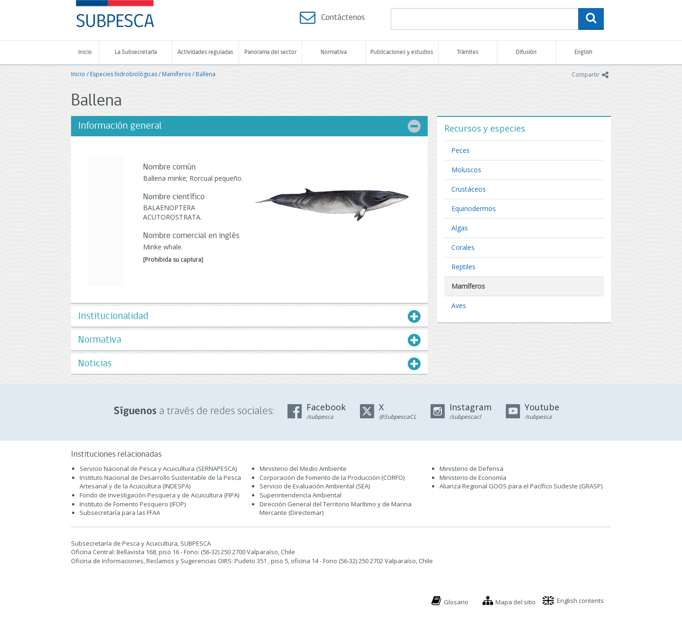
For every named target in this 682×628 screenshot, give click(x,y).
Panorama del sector (270, 52)
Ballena (205, 74)
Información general (120, 126)
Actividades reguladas (205, 52)
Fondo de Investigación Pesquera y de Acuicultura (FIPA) (159, 495)
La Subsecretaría (136, 52)
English (583, 52)
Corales (463, 247)
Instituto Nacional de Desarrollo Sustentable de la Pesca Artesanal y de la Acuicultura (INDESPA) (160, 482)
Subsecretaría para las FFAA (120, 512)
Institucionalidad (113, 316)
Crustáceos (468, 189)
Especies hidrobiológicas (123, 74)
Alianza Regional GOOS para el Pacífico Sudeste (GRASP (520, 486)
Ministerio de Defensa (471, 468)
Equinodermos (473, 208)
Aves (458, 305)
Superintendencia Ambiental (300, 495)
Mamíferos (176, 74)
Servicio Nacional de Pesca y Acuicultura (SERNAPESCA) (158, 468)
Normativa (334, 52)
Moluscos (466, 169)
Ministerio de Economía (473, 477)
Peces (460, 150)
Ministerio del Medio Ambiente (303, 468)
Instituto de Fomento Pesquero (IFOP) (133, 504)
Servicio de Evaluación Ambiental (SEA (314, 486)
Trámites (467, 52)
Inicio (85, 52)
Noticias (95, 364)
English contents (580, 600)
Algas (459, 227)
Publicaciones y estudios (401, 52)
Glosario (456, 602)
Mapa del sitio (515, 602)
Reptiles (463, 266)
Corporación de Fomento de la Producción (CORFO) (332, 477)
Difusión (526, 52)
